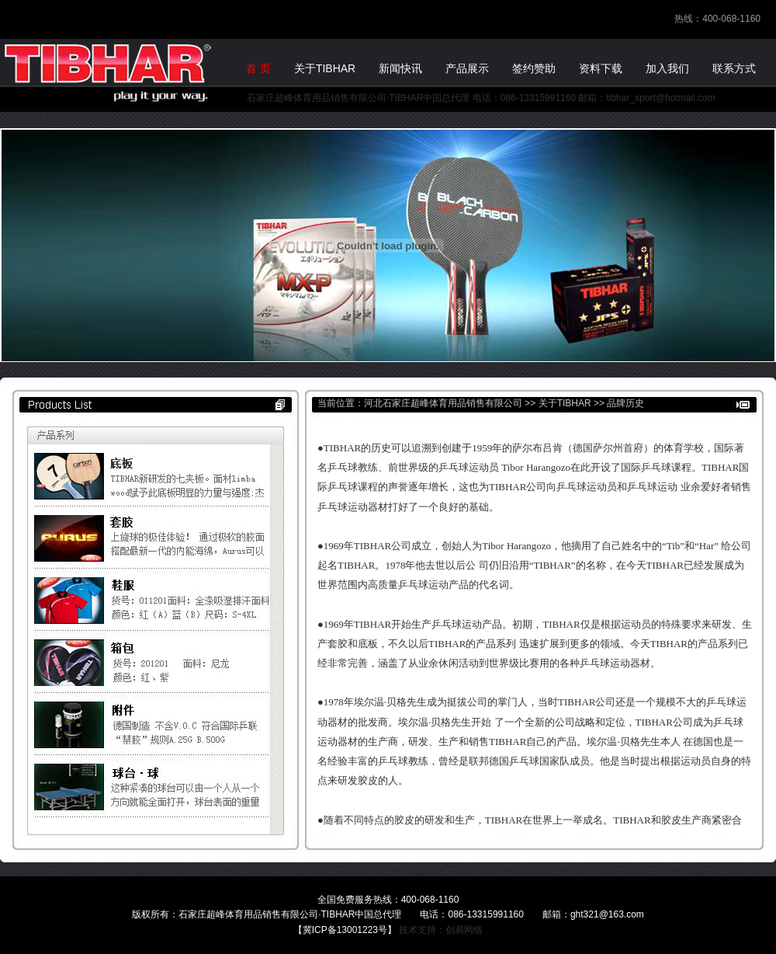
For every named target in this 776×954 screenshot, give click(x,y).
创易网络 (464, 929)
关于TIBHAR (565, 403)
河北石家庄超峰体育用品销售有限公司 (443, 403)
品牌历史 (625, 403)
